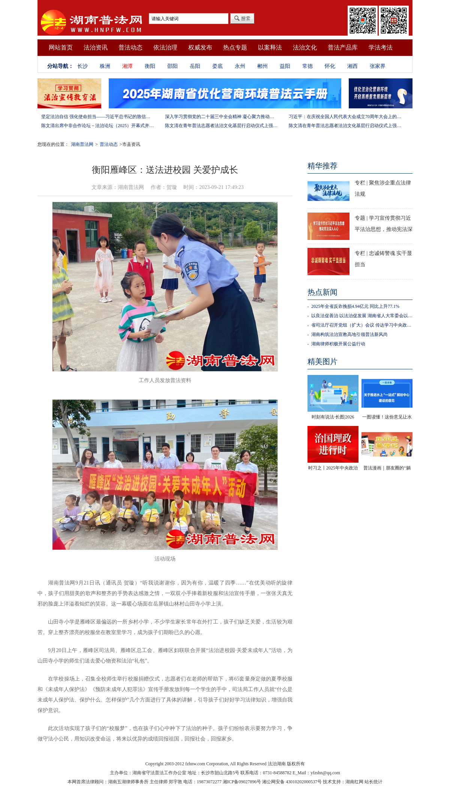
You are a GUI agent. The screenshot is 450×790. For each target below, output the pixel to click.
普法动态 (130, 47)
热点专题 (235, 47)
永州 (240, 66)
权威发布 (200, 47)
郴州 (262, 66)
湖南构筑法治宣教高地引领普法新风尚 (349, 334)
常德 (307, 66)
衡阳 (150, 66)
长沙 (82, 66)
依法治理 (165, 47)
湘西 (352, 66)
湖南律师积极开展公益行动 (338, 343)
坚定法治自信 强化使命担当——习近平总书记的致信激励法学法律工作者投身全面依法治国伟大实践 (97, 116)
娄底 (217, 66)
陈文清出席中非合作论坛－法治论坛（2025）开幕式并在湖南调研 (97, 125)
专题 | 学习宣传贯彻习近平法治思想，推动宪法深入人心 (383, 229)
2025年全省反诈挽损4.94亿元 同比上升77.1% (355, 306)
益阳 (285, 66)
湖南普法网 (82, 144)
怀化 (330, 66)
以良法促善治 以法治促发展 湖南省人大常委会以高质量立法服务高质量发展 (361, 315)
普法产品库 (343, 47)
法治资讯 (96, 47)
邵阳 (172, 66)
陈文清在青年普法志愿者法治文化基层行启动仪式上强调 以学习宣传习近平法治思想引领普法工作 (221, 125)
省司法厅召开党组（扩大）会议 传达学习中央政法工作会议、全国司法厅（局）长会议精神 (361, 325)
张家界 (378, 66)
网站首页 (61, 47)
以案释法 (270, 47)
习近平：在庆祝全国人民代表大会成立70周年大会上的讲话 (345, 116)
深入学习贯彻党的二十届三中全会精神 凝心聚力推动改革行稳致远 (221, 116)
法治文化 (305, 47)
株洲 (105, 66)
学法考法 (381, 47)
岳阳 (195, 66)
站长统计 (373, 781)
